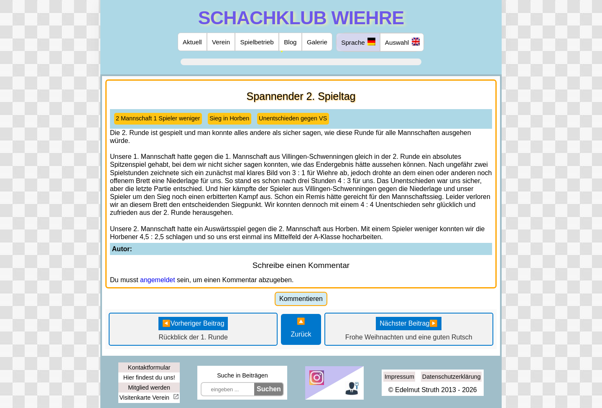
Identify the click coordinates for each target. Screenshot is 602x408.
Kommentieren (301, 298)
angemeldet (157, 279)
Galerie (317, 42)
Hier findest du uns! (149, 377)
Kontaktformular (149, 367)
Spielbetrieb (257, 42)
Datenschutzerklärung (451, 376)
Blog (290, 42)
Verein (221, 42)
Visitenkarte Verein (145, 397)
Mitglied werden (149, 387)
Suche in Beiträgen (242, 375)
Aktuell (192, 42)
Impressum (399, 376)
